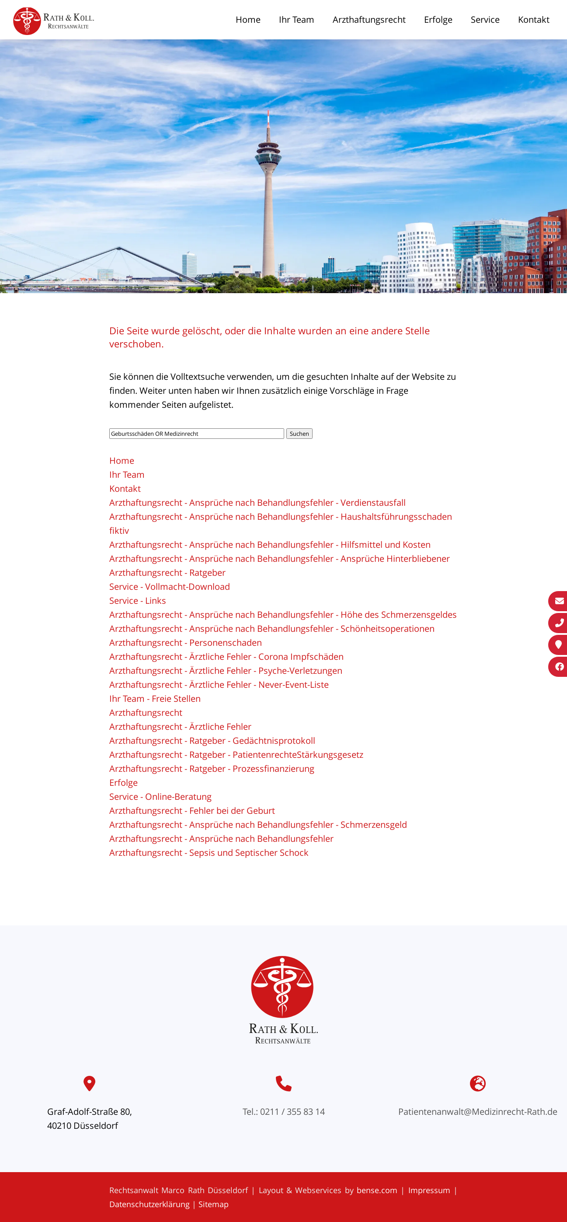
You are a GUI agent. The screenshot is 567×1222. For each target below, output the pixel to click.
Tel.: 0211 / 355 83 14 (284, 1111)
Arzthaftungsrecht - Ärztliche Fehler (180, 726)
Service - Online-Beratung (160, 796)
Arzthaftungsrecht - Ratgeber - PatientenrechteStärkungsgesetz (236, 754)
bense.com (377, 1190)
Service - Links (137, 600)
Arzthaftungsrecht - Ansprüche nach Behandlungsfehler (221, 838)
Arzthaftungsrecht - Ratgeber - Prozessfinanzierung (211, 768)
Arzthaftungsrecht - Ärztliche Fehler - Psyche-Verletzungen (225, 670)
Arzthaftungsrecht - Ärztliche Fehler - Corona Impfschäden (226, 656)
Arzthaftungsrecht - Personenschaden (185, 642)
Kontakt (534, 19)
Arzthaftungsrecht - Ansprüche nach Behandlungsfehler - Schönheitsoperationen (272, 628)
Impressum (429, 1190)
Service (485, 19)
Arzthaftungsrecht (369, 19)
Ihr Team (296, 19)
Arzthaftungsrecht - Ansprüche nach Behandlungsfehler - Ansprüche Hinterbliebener (279, 558)
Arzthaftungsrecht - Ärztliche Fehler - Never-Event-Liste (219, 684)
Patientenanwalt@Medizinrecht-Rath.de (477, 1111)
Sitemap (213, 1204)
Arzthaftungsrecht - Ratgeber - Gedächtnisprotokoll (212, 740)
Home (248, 19)
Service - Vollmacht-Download (169, 586)
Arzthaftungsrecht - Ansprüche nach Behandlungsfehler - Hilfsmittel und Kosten (270, 544)
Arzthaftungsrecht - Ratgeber (167, 572)
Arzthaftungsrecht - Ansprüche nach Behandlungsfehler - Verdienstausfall (257, 502)
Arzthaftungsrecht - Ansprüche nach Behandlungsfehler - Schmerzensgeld (258, 824)
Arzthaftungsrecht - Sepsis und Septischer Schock (209, 852)
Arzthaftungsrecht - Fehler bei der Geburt (192, 810)
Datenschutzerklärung (149, 1204)
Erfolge (438, 19)
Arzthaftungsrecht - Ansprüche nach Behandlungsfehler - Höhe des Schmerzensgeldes (283, 614)
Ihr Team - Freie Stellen (155, 698)
